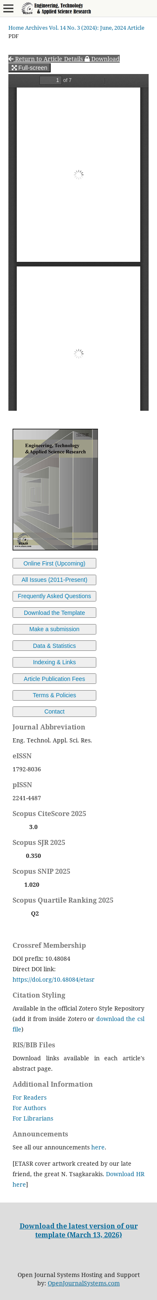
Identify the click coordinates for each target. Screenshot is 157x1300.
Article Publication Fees (54, 679)
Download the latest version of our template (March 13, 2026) (79, 1230)
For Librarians (33, 1118)
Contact (54, 711)
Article (135, 27)
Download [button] (102, 59)
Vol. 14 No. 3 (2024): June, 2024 (87, 27)
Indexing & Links (54, 662)
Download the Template (54, 612)
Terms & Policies (54, 695)
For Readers (29, 1097)
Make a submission (54, 629)
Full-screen (29, 67)
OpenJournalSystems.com (84, 1283)
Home (16, 27)
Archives (36, 27)
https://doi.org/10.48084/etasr (54, 979)
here (98, 1147)
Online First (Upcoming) (54, 563)
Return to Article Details (46, 59)
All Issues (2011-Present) (54, 579)
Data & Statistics (54, 645)
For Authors (29, 1108)
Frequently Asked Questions (54, 596)
